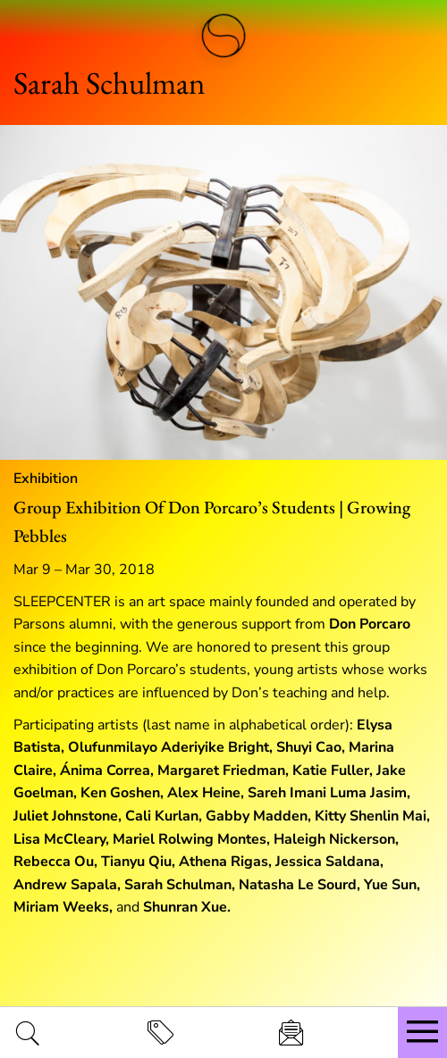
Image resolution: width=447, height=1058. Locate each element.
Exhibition (45, 478)
